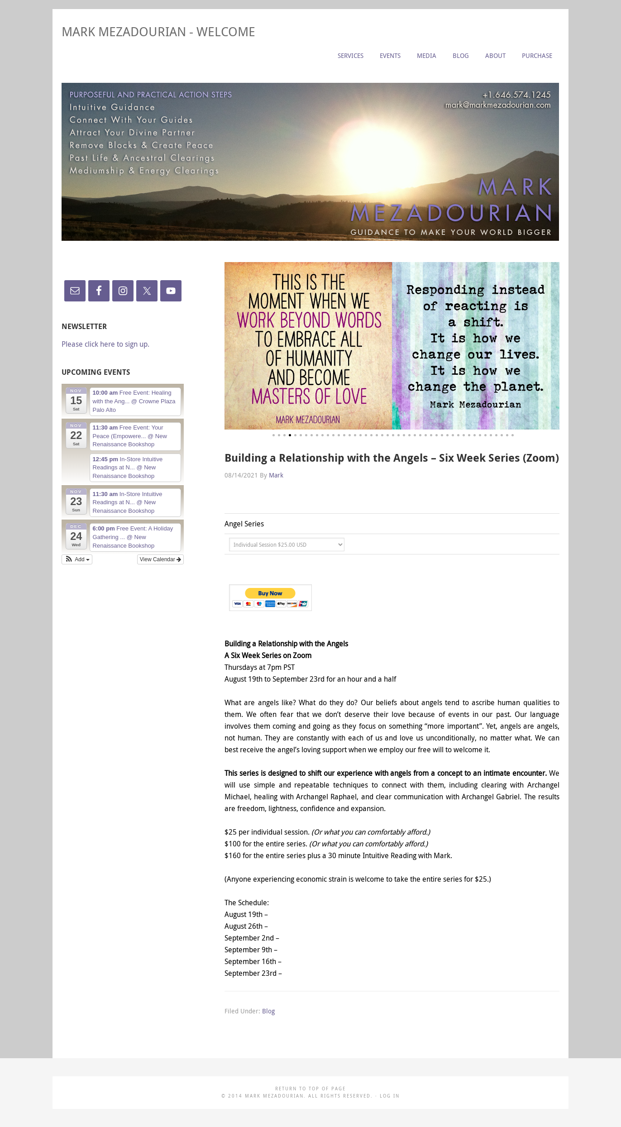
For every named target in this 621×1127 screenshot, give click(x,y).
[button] (77, 559)
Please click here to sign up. (105, 344)
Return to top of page (310, 1089)
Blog (268, 1011)
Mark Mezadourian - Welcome (158, 31)
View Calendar (160, 559)
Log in (390, 1096)
